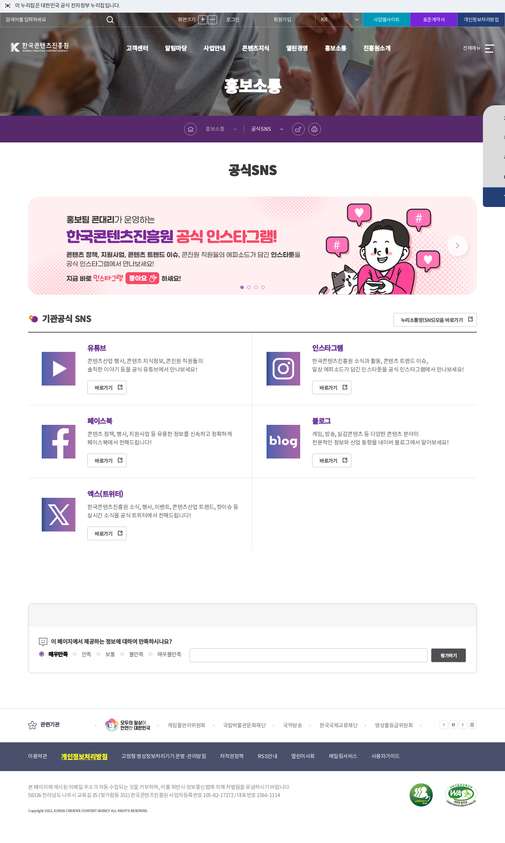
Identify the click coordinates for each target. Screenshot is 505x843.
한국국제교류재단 (338, 737)
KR (324, 19)
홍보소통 (335, 48)
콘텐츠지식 (255, 48)
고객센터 (137, 48)
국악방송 (292, 737)
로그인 (233, 19)
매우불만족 (173, 654)
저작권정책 (232, 768)
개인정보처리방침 (481, 19)
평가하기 (448, 667)
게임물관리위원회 (187, 737)
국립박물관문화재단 (244, 737)
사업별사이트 (386, 19)
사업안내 (214, 48)
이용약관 (37, 768)
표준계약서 (434, 19)
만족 (87, 654)
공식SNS (261, 129)
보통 (112, 654)
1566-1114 (268, 807)
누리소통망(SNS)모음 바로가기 (432, 319)
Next (457, 245)
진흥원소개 (377, 48)
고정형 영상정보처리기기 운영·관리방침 (163, 768)
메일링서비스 (343, 768)
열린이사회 (303, 768)
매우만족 (58, 654)
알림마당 (176, 48)
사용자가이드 (385, 768)
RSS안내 (267, 768)
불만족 (138, 654)
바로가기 (103, 387)
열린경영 (297, 48)
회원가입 (282, 19)
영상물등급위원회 (394, 737)
